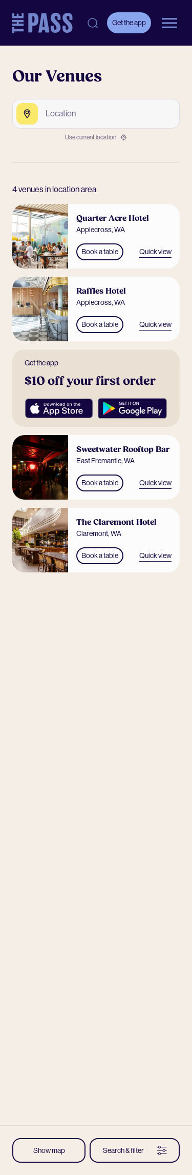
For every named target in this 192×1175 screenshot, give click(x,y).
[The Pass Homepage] (42, 23)
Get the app (129, 22)
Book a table (99, 252)
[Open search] (93, 23)
